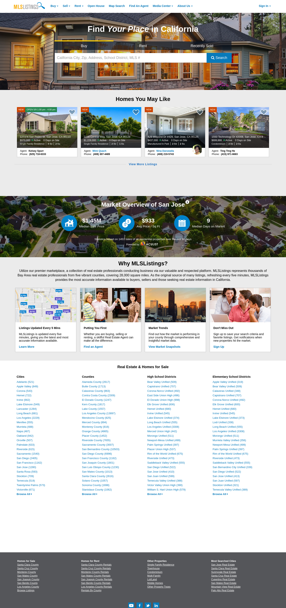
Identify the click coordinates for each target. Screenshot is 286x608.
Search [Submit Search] (219, 58)
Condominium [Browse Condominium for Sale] (154, 572)
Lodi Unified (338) (223, 422)
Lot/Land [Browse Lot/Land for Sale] (152, 579)
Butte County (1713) (94, 386)
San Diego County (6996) (97, 453)
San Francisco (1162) (29, 462)
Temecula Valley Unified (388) (165, 480)
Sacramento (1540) (28, 453)
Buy (53, 6)
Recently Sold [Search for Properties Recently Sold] (202, 46)
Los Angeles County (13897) (99, 413)
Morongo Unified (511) (160, 435)
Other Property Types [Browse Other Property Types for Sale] (159, 586)
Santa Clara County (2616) (98, 476)
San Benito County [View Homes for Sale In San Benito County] (27, 583)
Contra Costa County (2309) (98, 395)
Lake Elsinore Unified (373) (229, 417)
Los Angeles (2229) (28, 417)
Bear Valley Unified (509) (162, 381)
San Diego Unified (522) (161, 467)
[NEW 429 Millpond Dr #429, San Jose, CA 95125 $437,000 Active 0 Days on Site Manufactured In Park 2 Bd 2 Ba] (175, 127)
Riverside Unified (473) (160, 458)
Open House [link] (96, 6)
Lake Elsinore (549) (28, 404)
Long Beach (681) (27, 413)
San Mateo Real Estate (223, 583)
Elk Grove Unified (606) (161, 404)
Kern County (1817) (93, 404)
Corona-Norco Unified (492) (163, 390)
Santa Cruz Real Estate (224, 575)
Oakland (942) (25, 435)
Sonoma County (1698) (95, 485)
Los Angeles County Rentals (96, 586)
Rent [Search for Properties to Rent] (143, 46)
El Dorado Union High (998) (163, 399)
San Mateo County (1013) (97, 471)
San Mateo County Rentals (95, 575)
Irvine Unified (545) (158, 413)
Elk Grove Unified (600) (226, 404)
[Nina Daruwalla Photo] (197, 147)
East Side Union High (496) (163, 395)
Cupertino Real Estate (223, 579)
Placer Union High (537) (161, 449)
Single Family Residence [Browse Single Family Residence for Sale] (160, 564)
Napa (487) (23, 431)
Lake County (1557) (93, 408)
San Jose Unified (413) (226, 476)
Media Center (162, 6)
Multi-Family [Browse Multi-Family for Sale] (154, 575)
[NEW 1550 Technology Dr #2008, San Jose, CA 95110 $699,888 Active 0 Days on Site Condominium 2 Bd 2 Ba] (239, 127)
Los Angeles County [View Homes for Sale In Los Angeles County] (28, 586)
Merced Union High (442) (162, 431)
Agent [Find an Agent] (139, 6)
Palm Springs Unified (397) (163, 444)
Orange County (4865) (95, 431)
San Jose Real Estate (223, 564)
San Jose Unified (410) (160, 471)
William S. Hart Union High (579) (166, 489)
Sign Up (218, 346)
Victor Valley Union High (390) (165, 485)
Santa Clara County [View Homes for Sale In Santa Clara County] (28, 564)
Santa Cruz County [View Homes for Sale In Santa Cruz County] (27, 568)
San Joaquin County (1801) (98, 462)
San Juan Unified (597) (226, 480)
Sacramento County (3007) (98, 444)
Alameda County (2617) (96, 381)
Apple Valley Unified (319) (228, 381)
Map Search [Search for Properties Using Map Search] (117, 6)
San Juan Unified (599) (161, 476)
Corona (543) (24, 390)
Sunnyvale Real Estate (223, 572)
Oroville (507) (25, 440)
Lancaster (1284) (27, 408)
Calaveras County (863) (96, 390)
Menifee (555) (25, 422)
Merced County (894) (94, 422)
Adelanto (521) (25, 381)
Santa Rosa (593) (27, 471)
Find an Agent (93, 346)
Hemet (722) (24, 395)
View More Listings (143, 164)
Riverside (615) (26, 449)
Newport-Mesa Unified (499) (164, 440)
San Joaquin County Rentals (96, 579)
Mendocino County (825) (96, 417)
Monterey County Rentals (95, 572)
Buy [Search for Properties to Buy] (84, 46)
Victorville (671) (26, 489)
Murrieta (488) (25, 426)
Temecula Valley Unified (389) (230, 489)
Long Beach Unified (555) (162, 422)
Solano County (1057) (95, 480)
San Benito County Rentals (96, 583)
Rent (78, 6)
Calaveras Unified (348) (227, 390)
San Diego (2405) (27, 458)
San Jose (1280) (26, 467)
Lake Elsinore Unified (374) (163, 417)
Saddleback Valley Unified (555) (166, 462)
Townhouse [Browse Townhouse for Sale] (153, 568)
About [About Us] (183, 6)
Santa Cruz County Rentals (96, 568)
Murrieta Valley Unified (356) (229, 440)
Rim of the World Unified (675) (165, 453)
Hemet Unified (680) (159, 408)
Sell (65, 6)
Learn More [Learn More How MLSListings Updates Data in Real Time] (26, 346)
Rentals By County (91, 590)
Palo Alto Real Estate (222, 590)
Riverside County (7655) (96, 440)
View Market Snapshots (164, 346)
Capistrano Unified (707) (161, 386)
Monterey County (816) (95, 426)
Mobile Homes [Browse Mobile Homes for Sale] (155, 583)
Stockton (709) (25, 476)
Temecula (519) (26, 480)
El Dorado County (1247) (96, 399)
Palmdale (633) (26, 444)
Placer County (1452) (94, 435)
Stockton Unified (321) (226, 485)
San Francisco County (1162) (99, 458)
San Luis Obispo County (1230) (100, 467)
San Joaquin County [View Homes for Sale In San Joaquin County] (28, 579)
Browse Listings (25, 590)
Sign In (263, 6)
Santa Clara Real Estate (224, 568)
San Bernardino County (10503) (101, 449)
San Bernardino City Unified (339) (232, 467)
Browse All (24, 494)
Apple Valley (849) (27, 386)
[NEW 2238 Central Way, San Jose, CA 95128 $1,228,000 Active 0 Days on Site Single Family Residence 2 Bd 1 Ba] (111, 127)
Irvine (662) (23, 399)
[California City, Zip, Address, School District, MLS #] (131, 58)
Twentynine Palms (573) (31, 485)
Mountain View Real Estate (226, 586)
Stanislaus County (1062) (97, 489)
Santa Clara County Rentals (96, 564)
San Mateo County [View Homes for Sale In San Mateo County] (27, 575)
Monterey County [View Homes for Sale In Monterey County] (26, 572)
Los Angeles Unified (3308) (163, 426)
